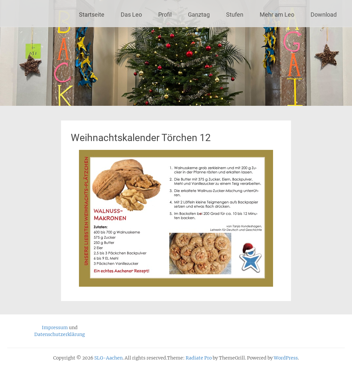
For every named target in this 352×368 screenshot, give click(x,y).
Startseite (91, 14)
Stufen (234, 14)
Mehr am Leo (277, 14)
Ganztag (199, 14)
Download (324, 14)
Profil (165, 14)
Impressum (55, 327)
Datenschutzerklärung (59, 334)
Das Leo (131, 14)
